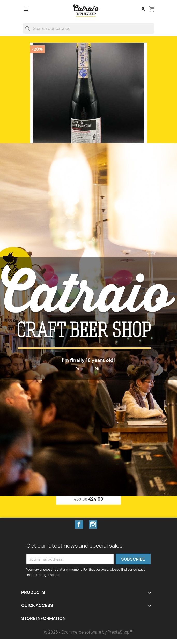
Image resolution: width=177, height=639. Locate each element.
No (97, 368)
